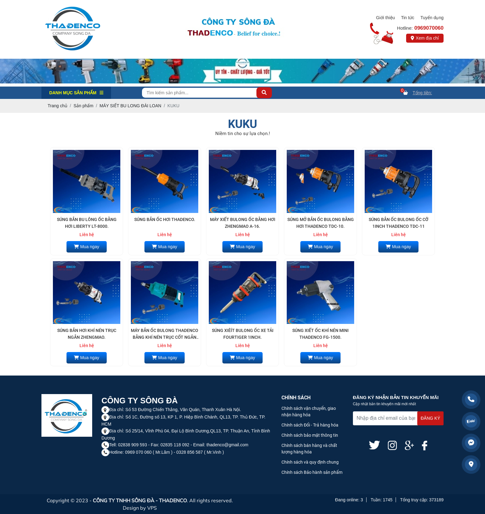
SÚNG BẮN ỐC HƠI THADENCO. (164, 219)
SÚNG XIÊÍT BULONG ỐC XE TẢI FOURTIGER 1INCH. (242, 334)
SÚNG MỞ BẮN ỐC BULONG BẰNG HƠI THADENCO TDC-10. (320, 223)
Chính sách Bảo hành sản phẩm (311, 472)
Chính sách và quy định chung (310, 462)
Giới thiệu (385, 17)
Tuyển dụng (432, 17)
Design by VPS (140, 508)
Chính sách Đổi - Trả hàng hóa (309, 425)
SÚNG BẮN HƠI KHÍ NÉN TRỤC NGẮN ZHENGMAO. (86, 334)
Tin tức (407, 17)
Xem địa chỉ (425, 38)
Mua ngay (86, 246)
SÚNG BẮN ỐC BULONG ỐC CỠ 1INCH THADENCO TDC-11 (398, 223)
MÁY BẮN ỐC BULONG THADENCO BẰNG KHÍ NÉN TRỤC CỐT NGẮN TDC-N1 (164, 334)
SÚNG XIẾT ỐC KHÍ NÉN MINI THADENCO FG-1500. (320, 334)
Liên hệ (86, 234)
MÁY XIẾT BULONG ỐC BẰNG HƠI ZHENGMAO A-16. (242, 223)
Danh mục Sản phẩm (76, 92)
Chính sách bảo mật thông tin (309, 435)
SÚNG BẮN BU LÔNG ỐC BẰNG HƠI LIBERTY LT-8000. (87, 223)
